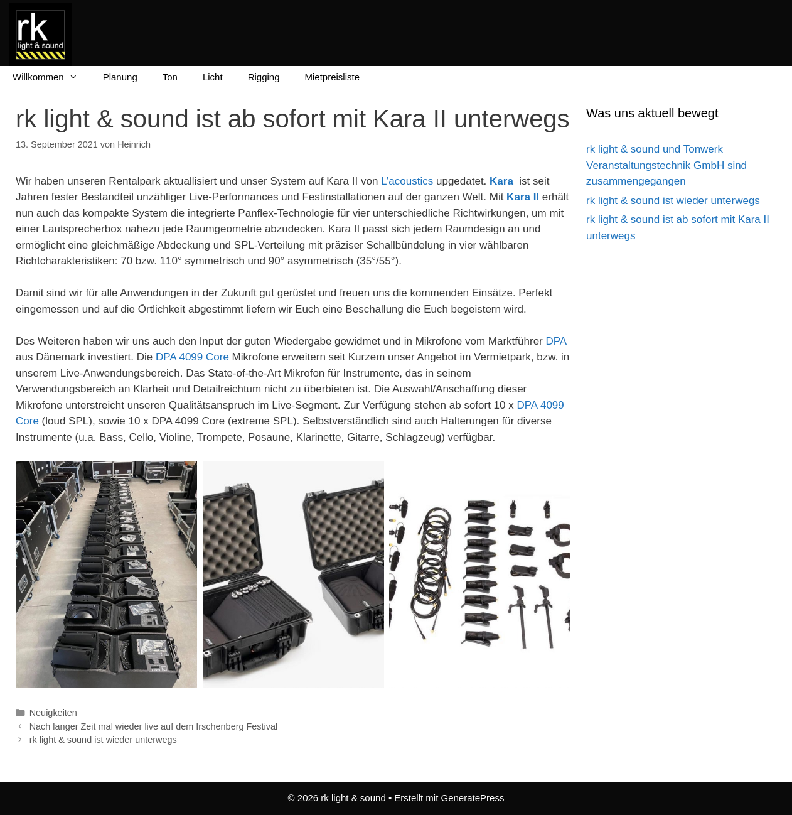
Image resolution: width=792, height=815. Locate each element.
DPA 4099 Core (192, 357)
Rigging (264, 77)
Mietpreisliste (332, 77)
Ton (170, 77)
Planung (120, 77)
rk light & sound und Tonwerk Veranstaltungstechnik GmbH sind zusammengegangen (666, 165)
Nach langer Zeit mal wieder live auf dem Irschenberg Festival (153, 726)
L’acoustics (407, 181)
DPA (555, 341)
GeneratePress (473, 797)
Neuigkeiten (53, 713)
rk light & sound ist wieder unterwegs (103, 740)
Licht (213, 77)
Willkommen (51, 77)
